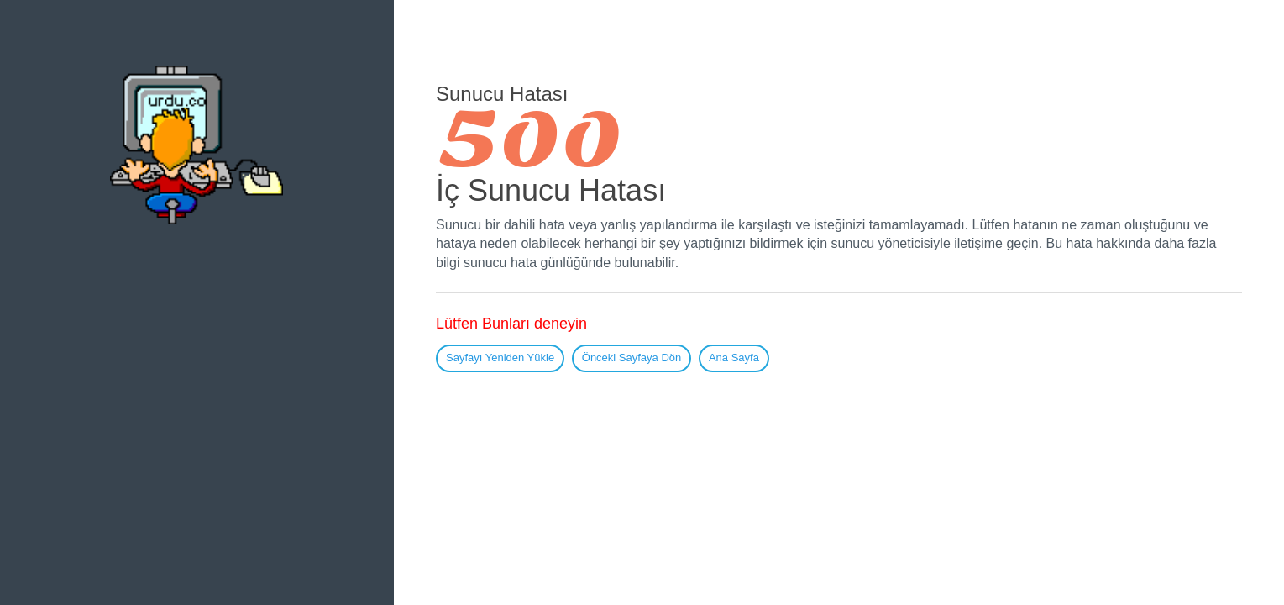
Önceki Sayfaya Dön (632, 357)
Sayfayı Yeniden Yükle (500, 357)
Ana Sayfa (734, 357)
